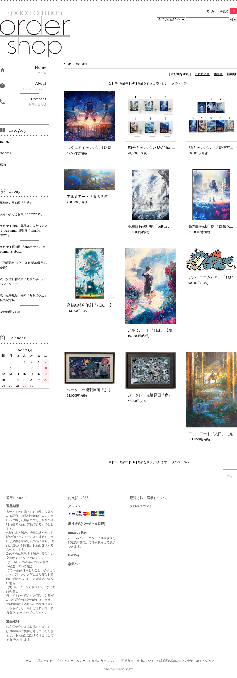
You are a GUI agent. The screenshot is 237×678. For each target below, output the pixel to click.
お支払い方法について (103, 660)
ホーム (27, 660)
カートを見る (224, 11)
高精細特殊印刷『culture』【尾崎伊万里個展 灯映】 (171, 226)
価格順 (218, 74)
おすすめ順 (202, 74)
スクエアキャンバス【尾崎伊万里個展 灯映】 (104, 147)
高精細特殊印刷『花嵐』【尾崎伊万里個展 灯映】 (108, 305)
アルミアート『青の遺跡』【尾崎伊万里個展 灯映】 (110, 196)
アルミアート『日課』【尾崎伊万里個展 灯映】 (167, 330)
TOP (67, 64)
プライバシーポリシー (70, 660)
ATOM (209, 660)
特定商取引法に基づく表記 (175, 660)
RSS (198, 660)
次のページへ (180, 83)
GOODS (81, 64)
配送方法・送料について (137, 660)
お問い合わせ (44, 660)
